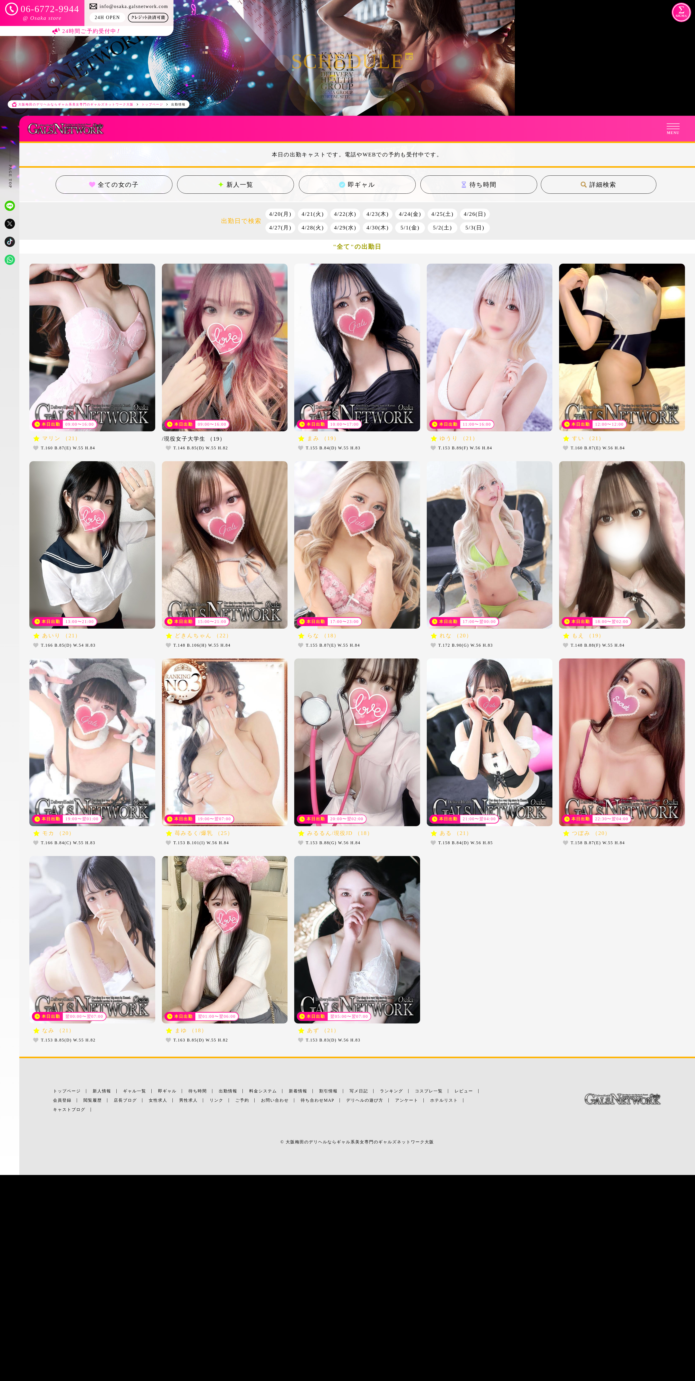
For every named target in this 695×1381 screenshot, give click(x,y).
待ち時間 (479, 184)
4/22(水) (345, 214)
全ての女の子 (114, 184)
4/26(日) (475, 214)
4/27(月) (280, 228)
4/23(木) (378, 214)
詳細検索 (598, 184)
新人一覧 (235, 184)
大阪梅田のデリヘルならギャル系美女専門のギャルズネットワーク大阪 (360, 1142)
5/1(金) (410, 228)
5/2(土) (442, 228)
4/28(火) (313, 228)
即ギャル (357, 184)
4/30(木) (378, 228)
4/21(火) (313, 214)
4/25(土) (442, 214)
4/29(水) (345, 228)
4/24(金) (410, 214)
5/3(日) (474, 228)
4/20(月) (280, 214)
